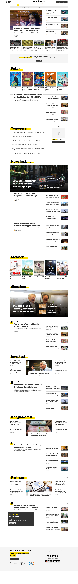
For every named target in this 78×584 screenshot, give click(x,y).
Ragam (48, 5)
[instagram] (48, 570)
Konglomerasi (34, 5)
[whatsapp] (57, 570)
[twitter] (50, 570)
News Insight (58, 5)
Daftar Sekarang (12, 523)
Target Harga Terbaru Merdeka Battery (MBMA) (23, 138)
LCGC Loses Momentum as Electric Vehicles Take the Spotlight (24, 185)
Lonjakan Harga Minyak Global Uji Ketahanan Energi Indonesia (26, 142)
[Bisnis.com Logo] (11, 2)
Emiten (15, 222)
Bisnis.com (39, 565)
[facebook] (55, 570)
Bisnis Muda (51, 565)
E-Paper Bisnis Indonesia (45, 565)
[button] (9, 83)
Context (58, 565)
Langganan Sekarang (14, 572)
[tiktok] (53, 570)
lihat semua (66, 69)
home (18, 5)
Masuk (66, 2)
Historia (40, 5)
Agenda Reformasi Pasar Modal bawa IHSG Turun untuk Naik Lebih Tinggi (29, 134)
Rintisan (44, 5)
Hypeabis (55, 565)
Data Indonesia (63, 565)
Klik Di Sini (39, 61)
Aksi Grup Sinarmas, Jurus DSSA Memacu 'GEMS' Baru (62, 48)
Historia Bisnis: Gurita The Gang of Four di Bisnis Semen (25, 145)
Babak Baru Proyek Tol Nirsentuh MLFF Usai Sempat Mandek (14, 49)
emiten (21, 5)
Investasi (25, 5)
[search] (64, 2)
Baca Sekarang (58, 143)
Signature (53, 5)
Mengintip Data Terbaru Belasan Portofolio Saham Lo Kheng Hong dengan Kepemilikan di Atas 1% (50, 49)
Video (66, 565)
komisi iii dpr (17, 7)
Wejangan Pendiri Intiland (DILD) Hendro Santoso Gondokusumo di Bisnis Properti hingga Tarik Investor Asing (24, 312)
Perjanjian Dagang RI (26, 7)
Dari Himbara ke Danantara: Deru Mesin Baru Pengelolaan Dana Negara (38, 49)
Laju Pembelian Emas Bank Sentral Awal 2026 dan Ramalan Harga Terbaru (27, 49)
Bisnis (30, 5)
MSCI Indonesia (43, 7)
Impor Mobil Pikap (35, 7)
